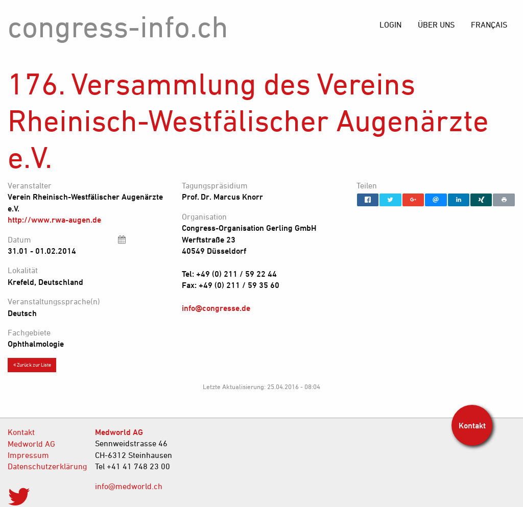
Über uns (436, 24)
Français (489, 24)
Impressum (28, 455)
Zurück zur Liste (32, 364)
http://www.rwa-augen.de (54, 219)
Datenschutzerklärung (44, 466)
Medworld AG (31, 443)
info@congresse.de (216, 307)
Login (390, 24)
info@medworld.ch (128, 486)
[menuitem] (489, 24)
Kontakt (21, 432)
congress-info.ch (118, 26)
